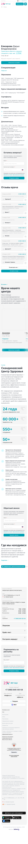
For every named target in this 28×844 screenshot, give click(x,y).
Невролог (4, 71)
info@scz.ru (7, 701)
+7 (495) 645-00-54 (21, 1)
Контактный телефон (9, 167)
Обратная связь (5, 1)
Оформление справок (7, 729)
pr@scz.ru (20, 702)
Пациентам (5, 733)
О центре (3, 370)
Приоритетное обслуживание (12, 746)
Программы (5, 727)
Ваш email (6, 665)
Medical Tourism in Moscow (11, 751)
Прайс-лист (6, 638)
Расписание (5, 722)
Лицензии (6, 631)
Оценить (14, 764)
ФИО (5, 161)
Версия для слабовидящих (15, 824)
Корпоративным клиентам (11, 749)
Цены (3, 725)
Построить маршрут (9, 645)
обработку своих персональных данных (14, 175)
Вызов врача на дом (7, 731)
